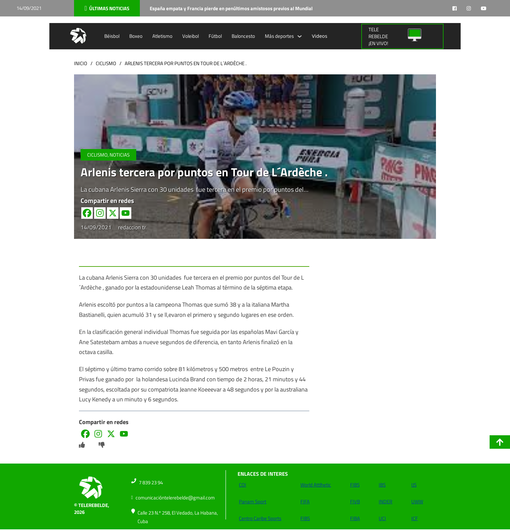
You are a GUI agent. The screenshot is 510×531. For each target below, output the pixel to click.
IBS (382, 485)
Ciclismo (106, 63)
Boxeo (135, 36)
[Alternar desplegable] (299, 36)
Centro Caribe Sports (260, 518)
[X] (112, 213)
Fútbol (215, 36)
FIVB (355, 501)
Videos (319, 36)
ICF (414, 518)
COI (242, 485)
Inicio (80, 63)
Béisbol (111, 36)
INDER (385, 501)
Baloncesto (243, 36)
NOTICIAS (120, 155)
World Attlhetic (315, 485)
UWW (417, 501)
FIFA (305, 501)
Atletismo (162, 36)
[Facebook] (87, 213)
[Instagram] (100, 213)
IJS (414, 485)
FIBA (355, 518)
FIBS (305, 518)
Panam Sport (252, 501)
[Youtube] (125, 213)
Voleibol (190, 36)
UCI (382, 518)
